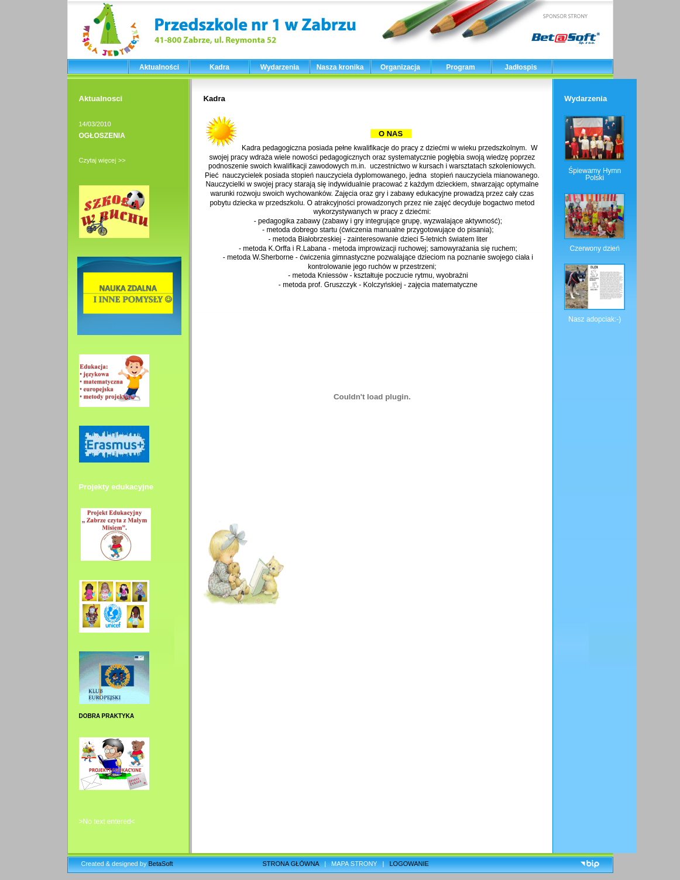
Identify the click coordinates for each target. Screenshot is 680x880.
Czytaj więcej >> (102, 160)
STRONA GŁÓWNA (291, 863)
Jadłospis (520, 67)
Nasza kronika (340, 67)
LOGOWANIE (409, 863)
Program (460, 67)
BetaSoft (160, 863)
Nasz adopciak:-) (594, 319)
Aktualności (159, 67)
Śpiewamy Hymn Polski (594, 174)
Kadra (219, 67)
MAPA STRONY (354, 863)
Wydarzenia (279, 67)
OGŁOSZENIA (102, 136)
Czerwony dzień (595, 248)
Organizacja (400, 67)
